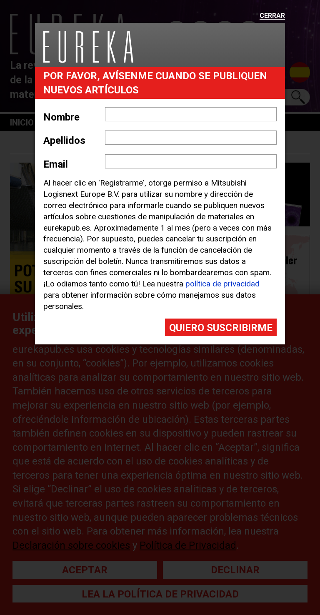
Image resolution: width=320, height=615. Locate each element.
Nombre (61, 117)
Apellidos (64, 140)
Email (55, 164)
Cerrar (272, 16)
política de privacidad (222, 284)
